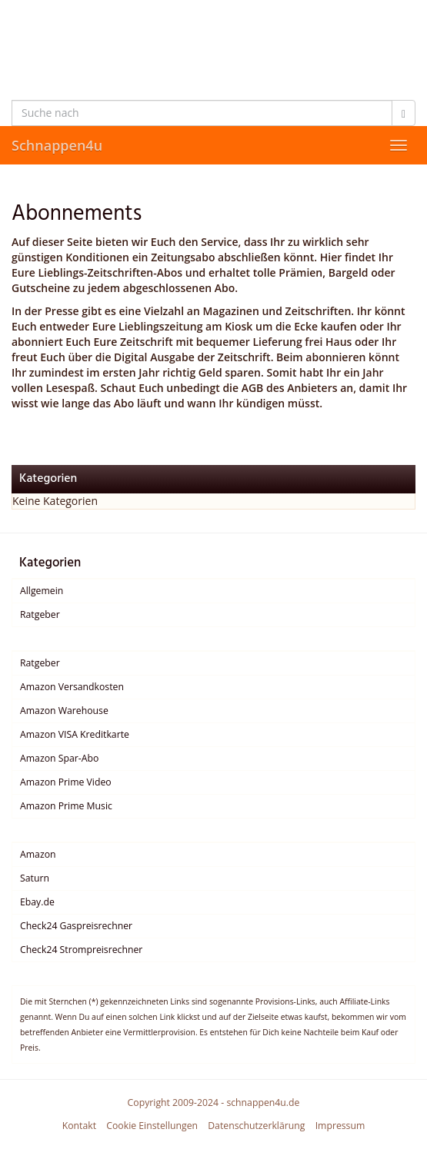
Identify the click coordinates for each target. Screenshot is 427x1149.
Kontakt (79, 1125)
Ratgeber (40, 614)
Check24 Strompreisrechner (81, 949)
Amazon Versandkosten (72, 686)
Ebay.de (37, 901)
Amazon (38, 854)
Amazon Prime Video (66, 782)
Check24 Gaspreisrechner (76, 925)
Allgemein (41, 590)
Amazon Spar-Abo (59, 758)
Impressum (340, 1125)
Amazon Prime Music (66, 805)
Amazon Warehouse (64, 710)
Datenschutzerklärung (256, 1125)
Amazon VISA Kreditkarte (74, 734)
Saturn (34, 878)
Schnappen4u (57, 145)
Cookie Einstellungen (152, 1125)
